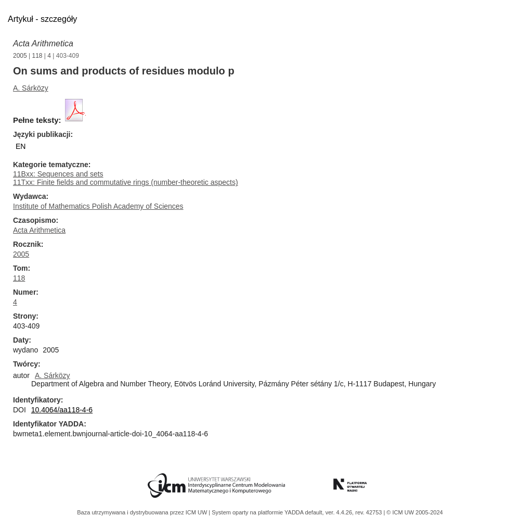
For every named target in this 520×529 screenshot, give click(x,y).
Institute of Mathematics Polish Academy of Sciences (98, 206)
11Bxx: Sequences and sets (58, 174)
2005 (20, 55)
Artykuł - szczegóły (42, 19)
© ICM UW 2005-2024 (414, 512)
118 (37, 55)
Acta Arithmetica (43, 43)
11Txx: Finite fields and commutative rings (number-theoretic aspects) (125, 182)
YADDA (294, 512)
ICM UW (197, 512)
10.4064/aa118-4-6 (62, 410)
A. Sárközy (30, 88)
